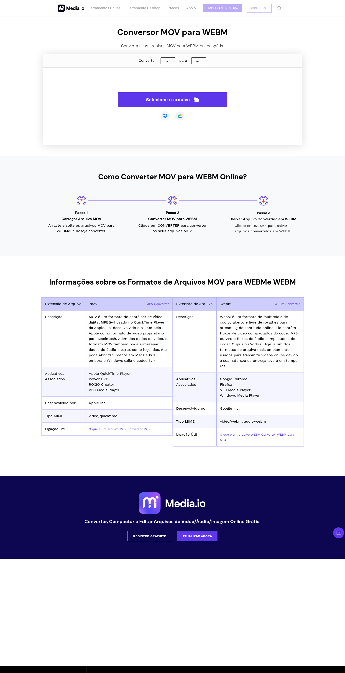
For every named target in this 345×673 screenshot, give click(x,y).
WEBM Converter (285, 304)
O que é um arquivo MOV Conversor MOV (125, 429)
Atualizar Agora (197, 536)
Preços (172, 8)
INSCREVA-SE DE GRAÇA (222, 8)
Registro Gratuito (149, 536)
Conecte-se (259, 8)
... (167, 60)
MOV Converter (155, 304)
